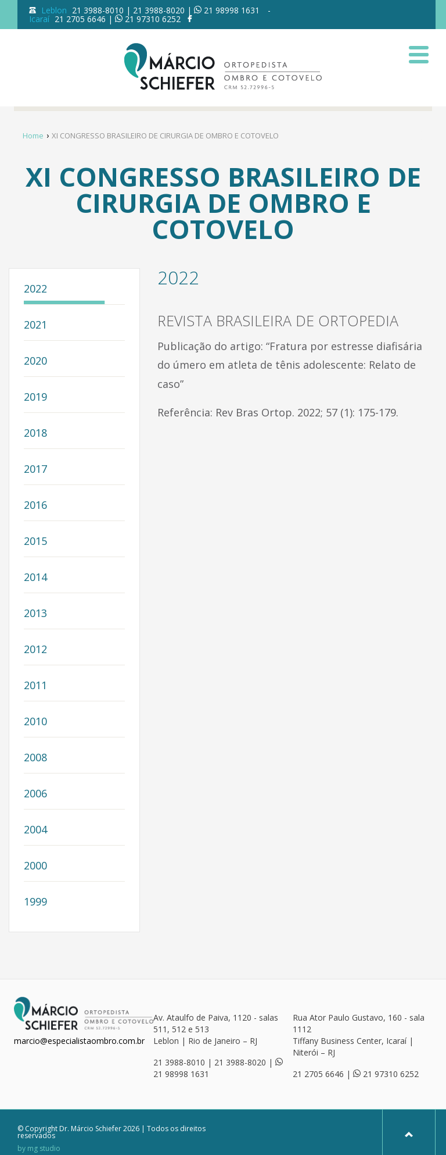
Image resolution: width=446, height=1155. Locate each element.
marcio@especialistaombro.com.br (79, 1040)
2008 (35, 758)
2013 (35, 614)
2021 (35, 325)
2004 (35, 830)
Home (33, 135)
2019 (35, 397)
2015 (35, 542)
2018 (35, 433)
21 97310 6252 (153, 18)
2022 (35, 289)
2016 (35, 506)
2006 (35, 794)
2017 (35, 470)
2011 (35, 686)
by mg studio (38, 1148)
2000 (35, 866)
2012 (35, 650)
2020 (35, 361)
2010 (35, 722)
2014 (35, 578)
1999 (35, 902)
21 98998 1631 (232, 10)
